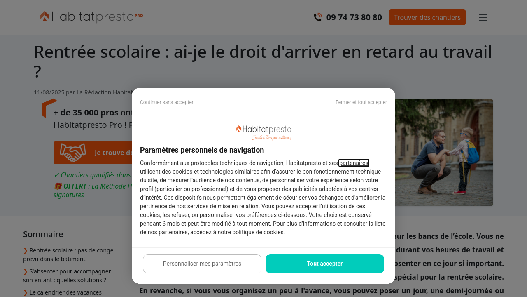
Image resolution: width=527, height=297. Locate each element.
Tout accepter (325, 263)
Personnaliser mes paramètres (202, 263)
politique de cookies (257, 232)
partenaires (353, 163)
